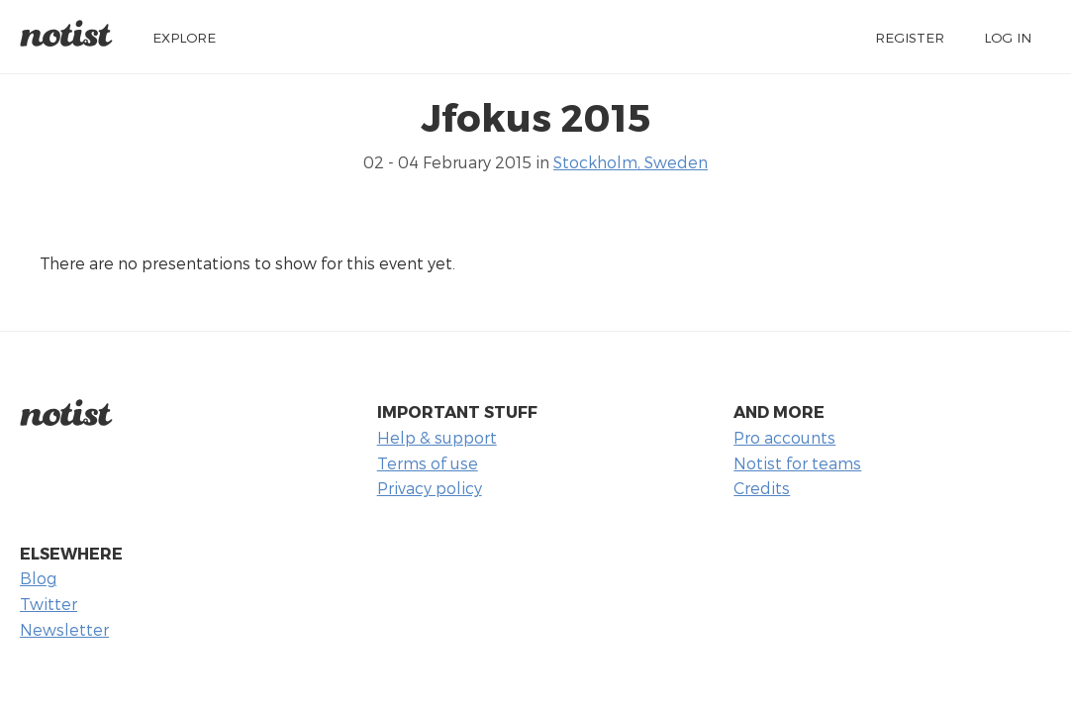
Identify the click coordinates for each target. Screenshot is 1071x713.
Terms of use (427, 463)
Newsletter (64, 629)
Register (909, 37)
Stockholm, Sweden (630, 162)
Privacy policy (429, 487)
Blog (38, 577)
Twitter (48, 603)
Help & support (437, 437)
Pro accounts (784, 437)
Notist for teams (797, 463)
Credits (761, 487)
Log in (1007, 37)
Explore (184, 37)
